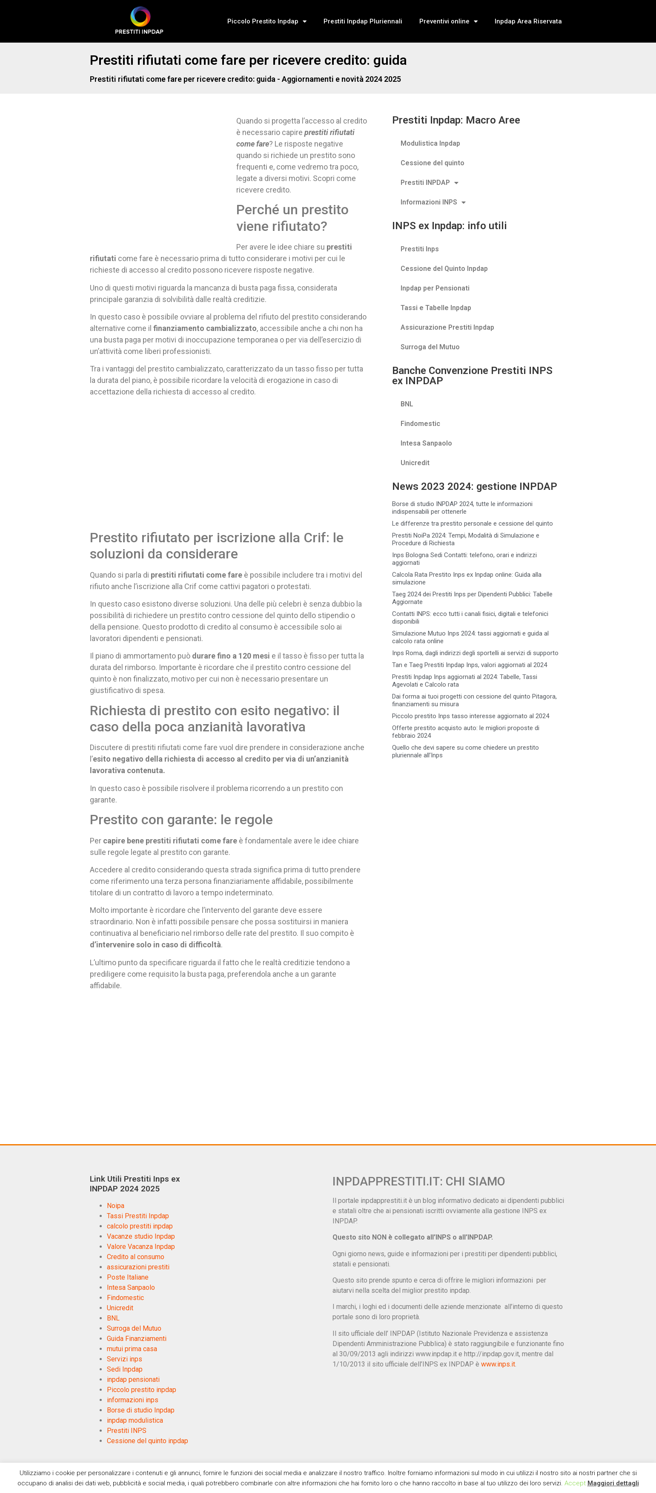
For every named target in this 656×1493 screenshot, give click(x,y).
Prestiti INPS (126, 1431)
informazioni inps (132, 1400)
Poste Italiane (128, 1277)
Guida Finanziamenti (136, 1339)
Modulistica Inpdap (430, 143)
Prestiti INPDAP (429, 182)
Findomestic (420, 424)
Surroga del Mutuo (430, 347)
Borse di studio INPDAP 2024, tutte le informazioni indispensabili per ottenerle (462, 507)
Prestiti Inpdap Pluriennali (363, 21)
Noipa (115, 1206)
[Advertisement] (161, 178)
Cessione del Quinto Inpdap (444, 269)
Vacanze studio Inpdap (141, 1236)
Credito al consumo (135, 1257)
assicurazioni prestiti (138, 1267)
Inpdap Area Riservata (528, 21)
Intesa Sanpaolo (426, 443)
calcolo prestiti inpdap (140, 1226)
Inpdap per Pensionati (435, 288)
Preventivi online (448, 21)
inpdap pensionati (133, 1379)
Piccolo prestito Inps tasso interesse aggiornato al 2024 (470, 716)
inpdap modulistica (135, 1420)
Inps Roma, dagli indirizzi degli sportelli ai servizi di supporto (475, 653)
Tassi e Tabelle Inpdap (436, 308)
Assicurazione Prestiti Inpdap (447, 327)
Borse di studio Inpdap (141, 1410)
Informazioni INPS (433, 202)
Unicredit (415, 463)
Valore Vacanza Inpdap (141, 1247)
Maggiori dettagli (613, 1483)
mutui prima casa (132, 1349)
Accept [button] (575, 1483)
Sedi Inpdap (125, 1369)
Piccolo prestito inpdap (141, 1390)
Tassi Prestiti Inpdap (138, 1216)
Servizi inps (124, 1359)
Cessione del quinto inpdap (147, 1441)
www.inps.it (498, 1364)
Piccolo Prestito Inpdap (267, 21)
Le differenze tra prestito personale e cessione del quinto (472, 523)
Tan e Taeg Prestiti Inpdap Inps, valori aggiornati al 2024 (469, 665)
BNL (407, 404)
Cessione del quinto (432, 163)
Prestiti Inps (420, 249)
